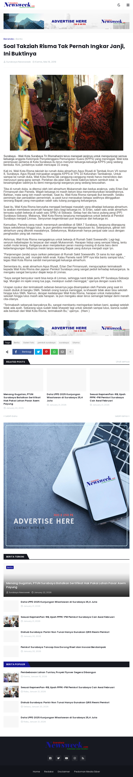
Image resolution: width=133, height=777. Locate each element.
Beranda (9, 39)
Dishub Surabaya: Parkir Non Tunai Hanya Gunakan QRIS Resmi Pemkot (65, 632)
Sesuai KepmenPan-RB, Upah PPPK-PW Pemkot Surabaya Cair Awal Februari (108, 397)
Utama (76, 342)
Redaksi (48, 771)
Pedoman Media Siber (87, 771)
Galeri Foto (28, 342)
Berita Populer (15, 664)
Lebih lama (121, 416)
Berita (19, 39)
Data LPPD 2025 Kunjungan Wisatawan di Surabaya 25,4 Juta (65, 397)
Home (36, 771)
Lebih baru (11, 416)
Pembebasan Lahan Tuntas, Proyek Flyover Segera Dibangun (58, 672)
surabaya (64, 342)
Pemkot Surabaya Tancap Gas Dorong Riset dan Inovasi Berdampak (63, 647)
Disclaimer (64, 771)
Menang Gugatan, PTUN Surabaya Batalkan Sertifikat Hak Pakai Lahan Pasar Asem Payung (22, 399)
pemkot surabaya (46, 342)
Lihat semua (122, 361)
